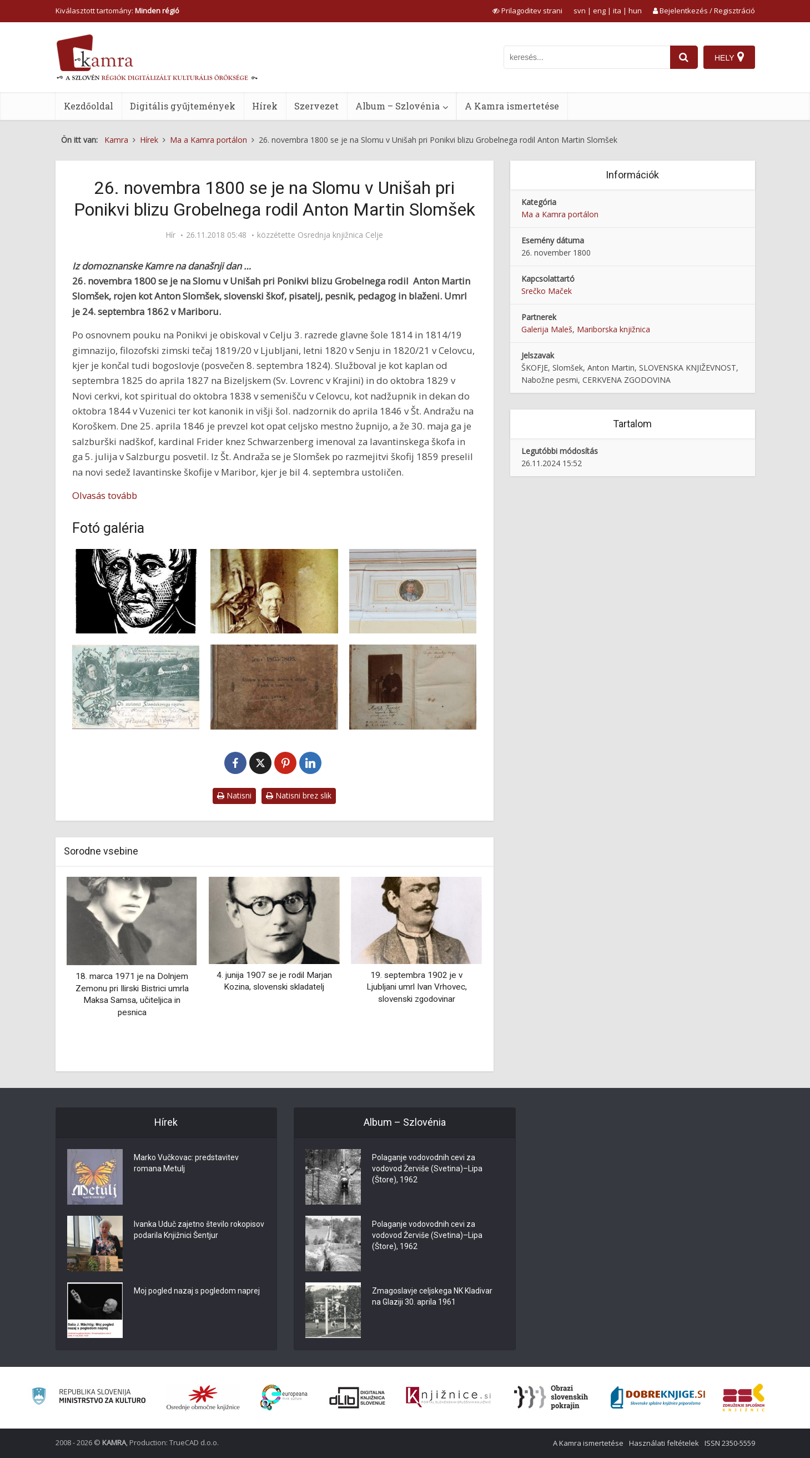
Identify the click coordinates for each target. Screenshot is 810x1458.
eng (599, 11)
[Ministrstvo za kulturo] (88, 1398)
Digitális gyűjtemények (182, 106)
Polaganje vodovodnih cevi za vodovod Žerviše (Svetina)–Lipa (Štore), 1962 (427, 1168)
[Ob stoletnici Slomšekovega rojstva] (136, 687)
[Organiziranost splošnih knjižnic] (203, 1397)
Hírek (265, 106)
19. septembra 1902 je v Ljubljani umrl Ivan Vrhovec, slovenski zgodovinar (416, 987)
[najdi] (684, 57)
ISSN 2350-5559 (730, 1443)
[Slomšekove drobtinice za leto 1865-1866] (274, 687)
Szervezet (316, 106)
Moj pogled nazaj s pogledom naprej (197, 1290)
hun (635, 11)
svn (579, 11)
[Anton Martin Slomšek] (413, 591)
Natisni (234, 795)
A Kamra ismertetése (512, 106)
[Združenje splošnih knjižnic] (743, 1397)
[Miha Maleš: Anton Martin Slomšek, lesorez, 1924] (136, 591)
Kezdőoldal (88, 106)
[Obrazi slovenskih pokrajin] (551, 1397)
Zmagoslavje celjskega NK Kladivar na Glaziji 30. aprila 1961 (432, 1296)
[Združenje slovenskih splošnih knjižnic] (448, 1397)
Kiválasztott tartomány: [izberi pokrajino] (117, 11)
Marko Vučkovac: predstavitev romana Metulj (186, 1163)
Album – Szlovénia (397, 106)
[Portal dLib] (357, 1397)
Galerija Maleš (546, 329)
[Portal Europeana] (284, 1398)
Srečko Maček (546, 291)
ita (617, 11)
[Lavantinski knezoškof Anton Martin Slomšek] (274, 591)
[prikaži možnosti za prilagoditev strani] (527, 11)
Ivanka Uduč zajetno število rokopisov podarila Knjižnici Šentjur (199, 1230)
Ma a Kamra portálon (559, 214)
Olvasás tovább (104, 495)
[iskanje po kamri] (587, 57)
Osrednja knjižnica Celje (340, 235)
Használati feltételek (664, 1443)
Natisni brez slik (298, 795)
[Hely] (729, 57)
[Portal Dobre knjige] (658, 1397)
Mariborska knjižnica (613, 329)
